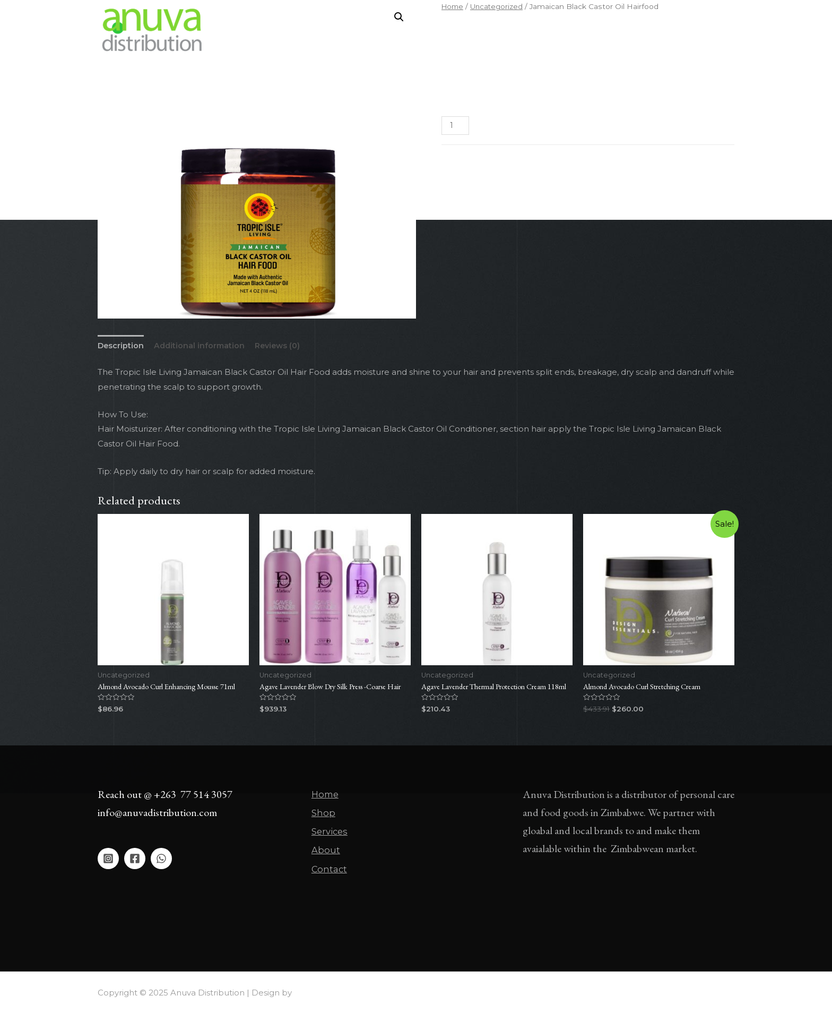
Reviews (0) (282, 346)
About (561, 30)
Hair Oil (522, 185)
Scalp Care (558, 185)
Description (121, 346)
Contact (606, 30)
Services (516, 30)
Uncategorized (504, 171)
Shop (473, 30)
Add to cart (528, 126)
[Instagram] (108, 867)
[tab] (121, 346)
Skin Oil (595, 185)
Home (434, 30)
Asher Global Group (333, 992)
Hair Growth (483, 185)
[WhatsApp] (161, 867)
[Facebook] (134, 867)
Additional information (201, 346)
